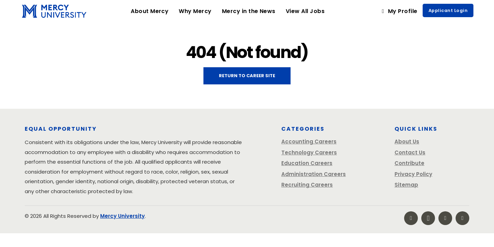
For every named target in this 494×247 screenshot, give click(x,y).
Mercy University (122, 216)
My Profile (398, 11)
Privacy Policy (413, 174)
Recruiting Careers (307, 184)
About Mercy (149, 11)
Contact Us (410, 152)
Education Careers (306, 163)
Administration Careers (313, 174)
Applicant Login (448, 10)
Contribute (409, 163)
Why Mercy (197, 11)
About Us (407, 141)
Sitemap (406, 184)
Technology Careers (309, 152)
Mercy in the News (248, 11)
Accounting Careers (309, 141)
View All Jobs (305, 11)
